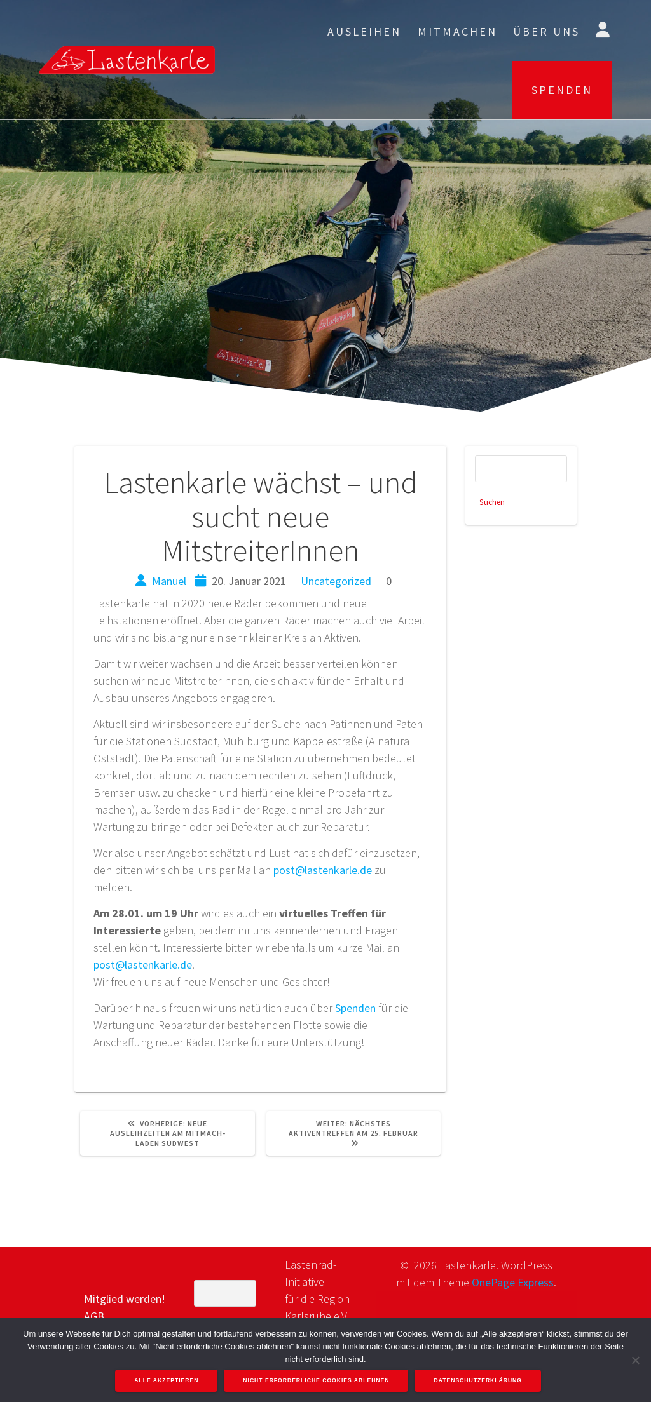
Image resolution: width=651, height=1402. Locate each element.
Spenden (355, 1008)
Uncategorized (336, 581)
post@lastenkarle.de (322, 870)
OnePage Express (513, 1282)
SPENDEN (562, 90)
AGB (94, 1316)
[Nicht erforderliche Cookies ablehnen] (635, 1360)
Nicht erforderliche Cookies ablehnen (316, 1381)
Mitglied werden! (124, 1298)
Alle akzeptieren (167, 1381)
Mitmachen (457, 31)
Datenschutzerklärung (478, 1381)
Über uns (546, 31)
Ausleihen (364, 31)
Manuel (169, 581)
